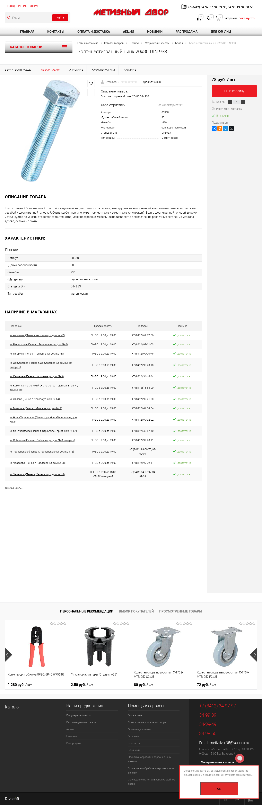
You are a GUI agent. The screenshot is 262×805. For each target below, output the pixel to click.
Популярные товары (78, 715)
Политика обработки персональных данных (149, 759)
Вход (11, 6)
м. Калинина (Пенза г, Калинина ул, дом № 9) (37, 376)
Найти (60, 17)
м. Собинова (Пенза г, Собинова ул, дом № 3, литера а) (42, 440)
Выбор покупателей (136, 611)
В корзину (234, 91)
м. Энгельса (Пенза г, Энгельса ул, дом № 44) (37, 474)
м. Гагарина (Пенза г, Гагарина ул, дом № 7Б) (37, 353)
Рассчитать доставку (227, 109)
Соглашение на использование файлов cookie (151, 781)
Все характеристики (170, 105)
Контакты (55, 31)
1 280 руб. (20, 684)
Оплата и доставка (93, 31)
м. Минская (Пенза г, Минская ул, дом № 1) (36, 408)
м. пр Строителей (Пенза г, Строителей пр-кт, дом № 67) (43, 430)
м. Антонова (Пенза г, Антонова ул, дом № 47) (37, 335)
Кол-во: (221, 102)
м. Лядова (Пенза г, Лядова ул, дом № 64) (35, 399)
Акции (128, 31)
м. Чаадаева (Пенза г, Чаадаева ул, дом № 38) (38, 462)
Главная (27, 31)
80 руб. (143, 684)
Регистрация (28, 6)
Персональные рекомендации (86, 611)
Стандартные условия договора (147, 722)
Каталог (12, 707)
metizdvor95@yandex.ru (229, 743)
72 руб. (206, 684)
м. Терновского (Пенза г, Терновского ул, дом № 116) (42, 451)
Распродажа (187, 31)
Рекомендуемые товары (81, 722)
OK (219, 788)
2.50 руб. (82, 684)
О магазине (135, 715)
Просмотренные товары (180, 611)
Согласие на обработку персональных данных (151, 770)
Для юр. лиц (221, 31)
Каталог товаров (39, 47)
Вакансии (134, 750)
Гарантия (133, 736)
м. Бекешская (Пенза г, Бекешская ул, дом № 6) (39, 344)
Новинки (155, 31)
